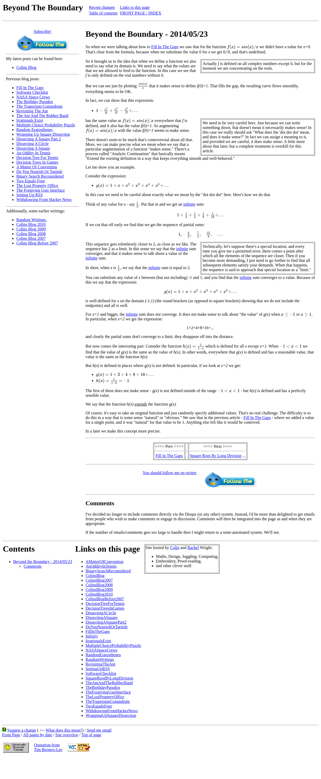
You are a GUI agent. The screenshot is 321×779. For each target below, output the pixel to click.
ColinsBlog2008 (99, 585)
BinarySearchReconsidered (108, 571)
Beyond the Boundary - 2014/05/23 (42, 561)
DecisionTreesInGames (105, 608)
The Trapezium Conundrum (39, 106)
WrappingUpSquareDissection (111, 715)
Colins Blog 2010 (31, 224)
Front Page (11, 735)
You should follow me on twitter (169, 473)
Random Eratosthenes (34, 129)
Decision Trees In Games (37, 162)
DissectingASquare (102, 617)
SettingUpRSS (98, 669)
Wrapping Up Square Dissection (43, 134)
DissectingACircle (101, 613)
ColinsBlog (95, 575)
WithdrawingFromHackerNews (112, 711)
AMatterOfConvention (105, 561)
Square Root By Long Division (215, 455)
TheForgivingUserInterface (108, 692)
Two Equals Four (30, 181)
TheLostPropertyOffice (105, 697)
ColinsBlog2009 (99, 589)
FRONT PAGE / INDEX (140, 13)
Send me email (99, 730)
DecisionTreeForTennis (105, 603)
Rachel (193, 547)
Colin (175, 547)
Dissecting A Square (33, 148)
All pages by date (37, 735)
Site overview (66, 735)
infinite (189, 204)
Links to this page (135, 7)
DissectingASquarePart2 (106, 622)
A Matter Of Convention (36, 167)
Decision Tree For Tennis (37, 157)
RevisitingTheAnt (100, 664)
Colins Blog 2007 (31, 238)
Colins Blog (26, 67)
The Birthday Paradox (34, 101)
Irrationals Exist (29, 120)
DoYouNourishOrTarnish (107, 627)
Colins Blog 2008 (31, 234)
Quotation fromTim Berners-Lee (48, 747)
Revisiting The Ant (32, 111)
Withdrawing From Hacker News (44, 199)
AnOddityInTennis (101, 566)
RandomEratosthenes (103, 655)
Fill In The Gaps (30, 87)
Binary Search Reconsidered (40, 176)
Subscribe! (42, 31)
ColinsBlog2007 (99, 580)
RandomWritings (100, 659)
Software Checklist (32, 92)
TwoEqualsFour (99, 706)
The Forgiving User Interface (40, 190)
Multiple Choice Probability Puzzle (45, 125)
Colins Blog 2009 (31, 229)
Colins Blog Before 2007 (37, 243)
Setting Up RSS (29, 195)
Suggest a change (21, 730)
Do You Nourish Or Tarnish (39, 171)
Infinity (92, 636)
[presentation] (242, 47)
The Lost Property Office (37, 185)
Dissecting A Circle (32, 143)
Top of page (91, 735)
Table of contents (103, 13)
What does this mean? (64, 730)
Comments (33, 566)
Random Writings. (31, 220)
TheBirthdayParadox (103, 687)
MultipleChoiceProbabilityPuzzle (113, 645)
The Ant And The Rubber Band (42, 115)
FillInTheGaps (98, 631)
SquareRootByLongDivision (109, 678)
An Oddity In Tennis (33, 153)
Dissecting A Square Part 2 (38, 139)
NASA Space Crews (33, 97)
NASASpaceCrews (102, 650)
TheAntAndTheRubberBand (109, 683)
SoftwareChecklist (101, 673)
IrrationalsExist (98, 641)
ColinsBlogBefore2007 (105, 599)
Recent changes (102, 7)
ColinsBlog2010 (99, 594)
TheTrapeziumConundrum (108, 701)
